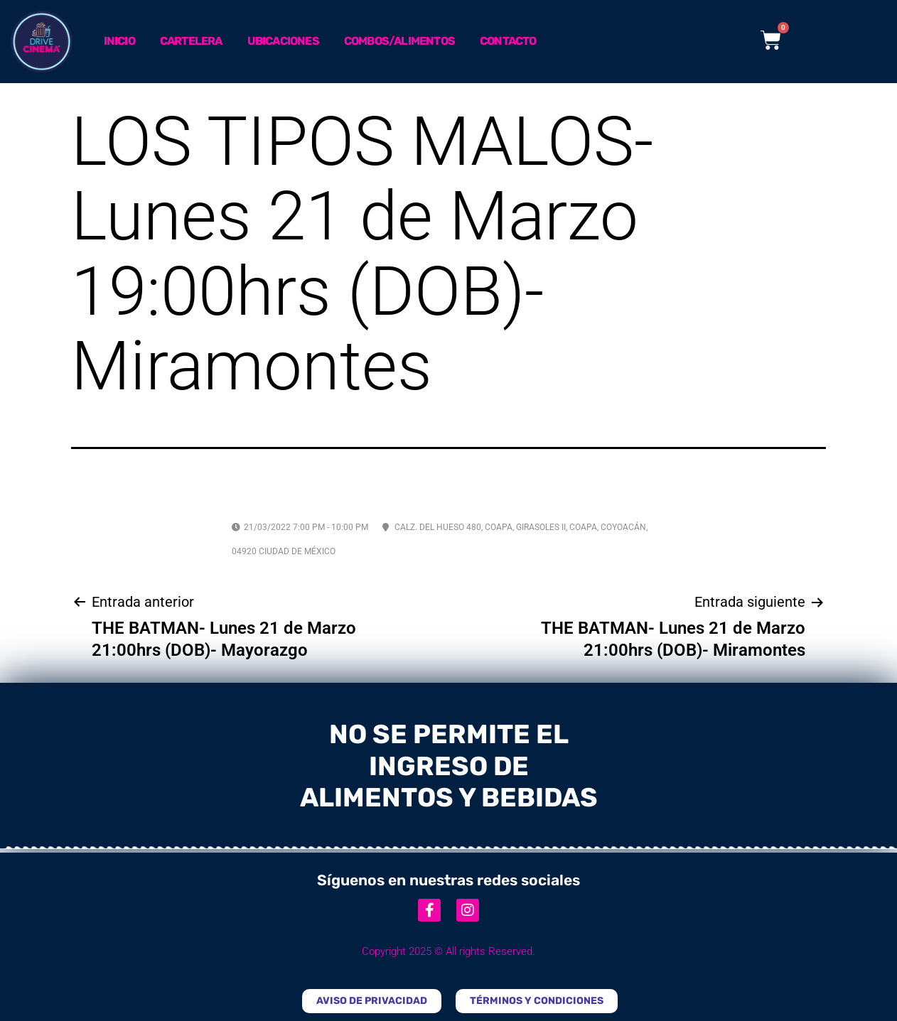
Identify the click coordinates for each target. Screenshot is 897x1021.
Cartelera (191, 41)
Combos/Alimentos (399, 41)
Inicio (119, 41)
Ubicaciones (283, 41)
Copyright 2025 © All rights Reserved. (448, 951)
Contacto (508, 41)
